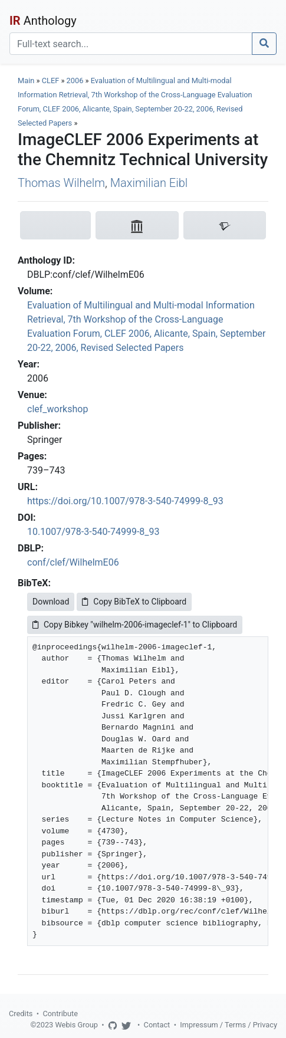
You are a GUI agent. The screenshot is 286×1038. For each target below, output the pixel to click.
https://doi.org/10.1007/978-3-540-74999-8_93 (125, 501)
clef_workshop (57, 409)
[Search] (130, 43)
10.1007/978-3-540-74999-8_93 (93, 531)
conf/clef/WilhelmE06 (73, 562)
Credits (20, 1013)
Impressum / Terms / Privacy (228, 1024)
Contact (157, 1024)
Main (26, 80)
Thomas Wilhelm (61, 183)
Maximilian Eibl (149, 183)
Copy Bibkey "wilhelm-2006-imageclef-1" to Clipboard (134, 624)
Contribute (60, 1013)
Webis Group (76, 1024)
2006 (75, 80)
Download (50, 601)
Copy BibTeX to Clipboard (134, 601)
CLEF (51, 80)
